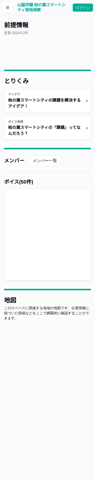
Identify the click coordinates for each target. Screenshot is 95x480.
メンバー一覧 (45, 160)
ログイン (83, 8)
